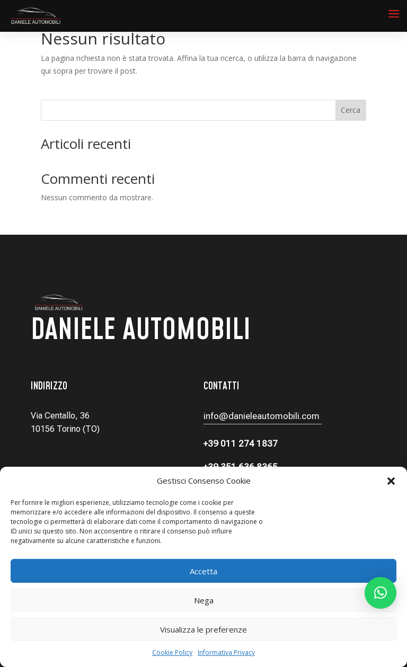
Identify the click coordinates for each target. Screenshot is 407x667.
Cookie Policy (172, 652)
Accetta (203, 571)
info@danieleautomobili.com (263, 416)
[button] (391, 481)
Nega (204, 600)
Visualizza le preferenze (203, 629)
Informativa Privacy (226, 652)
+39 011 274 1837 (241, 443)
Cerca (350, 110)
